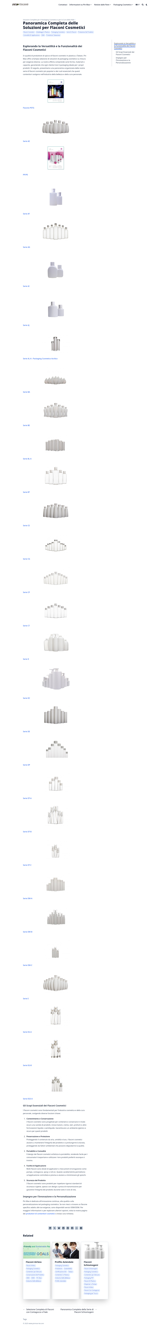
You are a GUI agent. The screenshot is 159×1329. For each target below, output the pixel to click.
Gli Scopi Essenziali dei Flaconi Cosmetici (125, 53)
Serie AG (46, 233)
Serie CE (46, 512)
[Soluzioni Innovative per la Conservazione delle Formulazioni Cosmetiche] (36, 1270)
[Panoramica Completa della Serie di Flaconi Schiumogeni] (94, 1270)
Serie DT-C (46, 851)
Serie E (46, 985)
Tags (25, 1319)
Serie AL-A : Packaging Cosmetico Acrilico (46, 345)
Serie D (46, 645)
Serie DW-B (46, 918)
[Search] (143, 5)
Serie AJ (46, 308)
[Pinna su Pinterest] (68, 1228)
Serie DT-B (46, 818)
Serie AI (46, 269)
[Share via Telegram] (81, 1228)
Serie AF (46, 197)
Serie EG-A (46, 1018)
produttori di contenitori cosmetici (40, 1213)
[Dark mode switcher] (147, 5)
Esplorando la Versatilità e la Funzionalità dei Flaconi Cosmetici (124, 45)
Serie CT (46, 612)
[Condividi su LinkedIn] (50, 1228)
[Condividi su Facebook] (72, 1228)
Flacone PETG (43, 94)
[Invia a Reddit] (63, 1228)
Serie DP (46, 751)
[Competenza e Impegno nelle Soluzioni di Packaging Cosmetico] (65, 1270)
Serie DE (46, 718)
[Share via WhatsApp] (76, 1228)
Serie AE (46, 127)
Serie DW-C (46, 951)
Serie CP (46, 579)
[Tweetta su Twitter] (54, 1228)
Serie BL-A (46, 445)
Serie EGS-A (46, 1085)
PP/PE (43, 161)
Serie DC (46, 681)
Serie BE (46, 412)
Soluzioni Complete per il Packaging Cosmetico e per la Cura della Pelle (48, 20)
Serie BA (46, 378)
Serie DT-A (46, 784)
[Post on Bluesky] (59, 1228)
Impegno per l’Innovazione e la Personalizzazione (123, 60)
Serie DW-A (46, 885)
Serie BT (46, 478)
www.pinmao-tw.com (36, 1323)
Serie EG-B (46, 1052)
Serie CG (46, 545)
